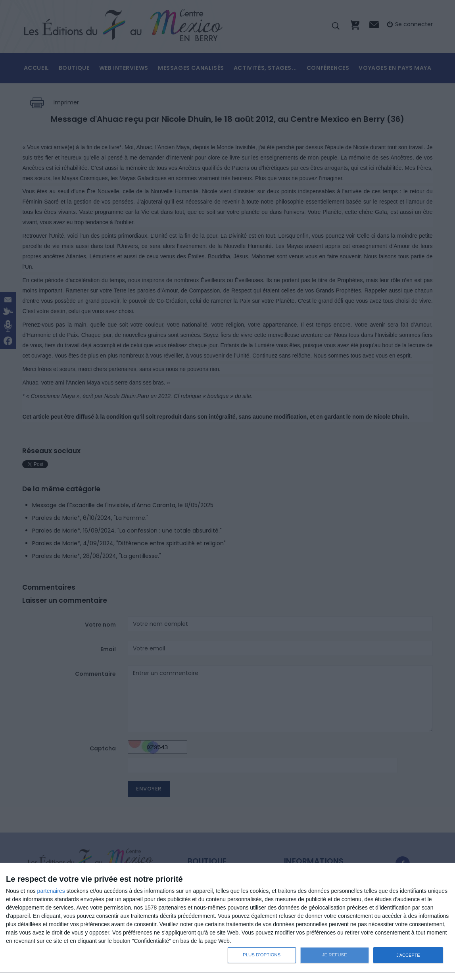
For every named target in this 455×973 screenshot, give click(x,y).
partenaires (51, 891)
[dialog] (227, 918)
